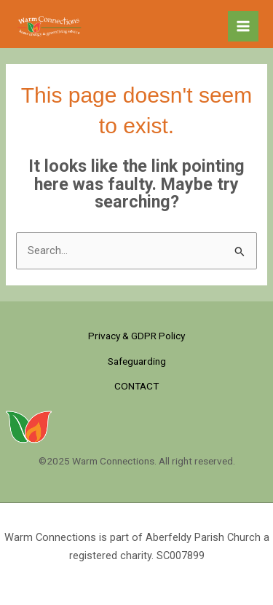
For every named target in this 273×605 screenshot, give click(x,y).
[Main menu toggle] (243, 26)
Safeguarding (137, 361)
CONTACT (136, 386)
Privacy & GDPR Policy (136, 335)
